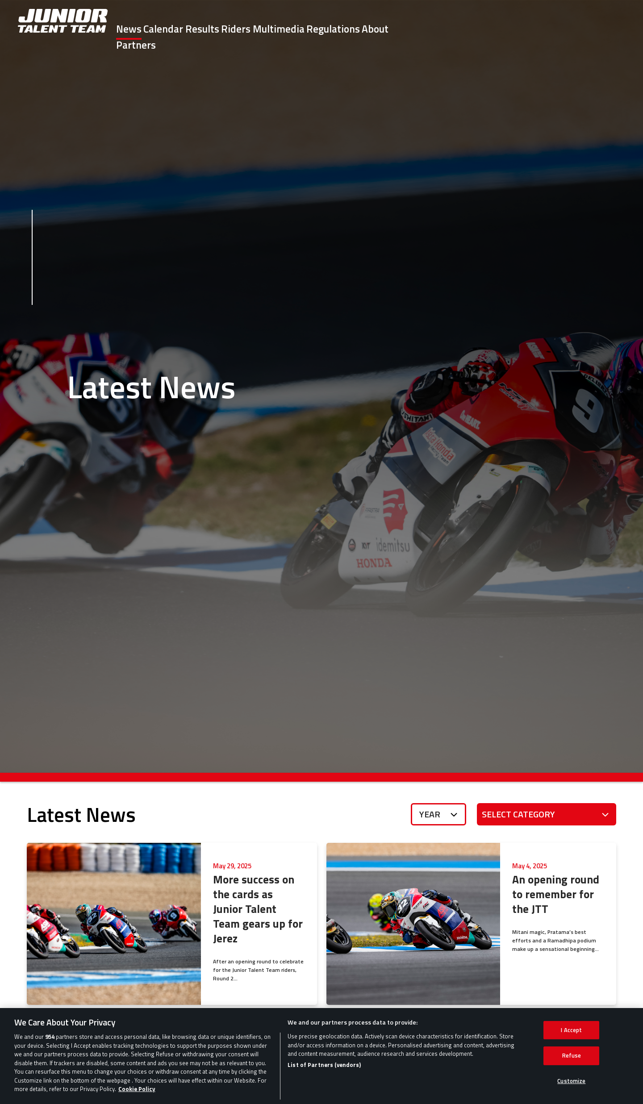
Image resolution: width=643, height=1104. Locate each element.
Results (290, 29)
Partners (583, 29)
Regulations (471, 29)
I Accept (571, 1045)
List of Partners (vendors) (324, 1080)
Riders (340, 29)
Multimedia (400, 29)
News (182, 29)
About (531, 29)
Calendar (234, 29)
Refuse (571, 1071)
